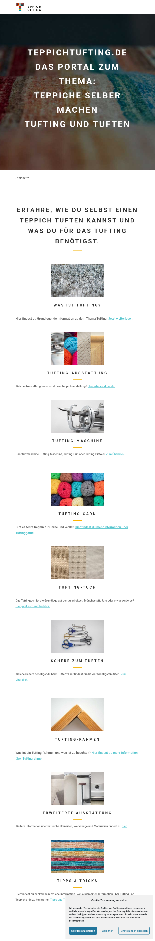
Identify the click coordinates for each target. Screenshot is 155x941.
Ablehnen (107, 930)
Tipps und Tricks (60, 899)
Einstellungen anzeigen (134, 930)
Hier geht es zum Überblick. (32, 606)
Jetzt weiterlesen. (120, 318)
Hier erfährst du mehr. (101, 386)
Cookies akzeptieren (83, 930)
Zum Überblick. (115, 454)
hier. (124, 826)
